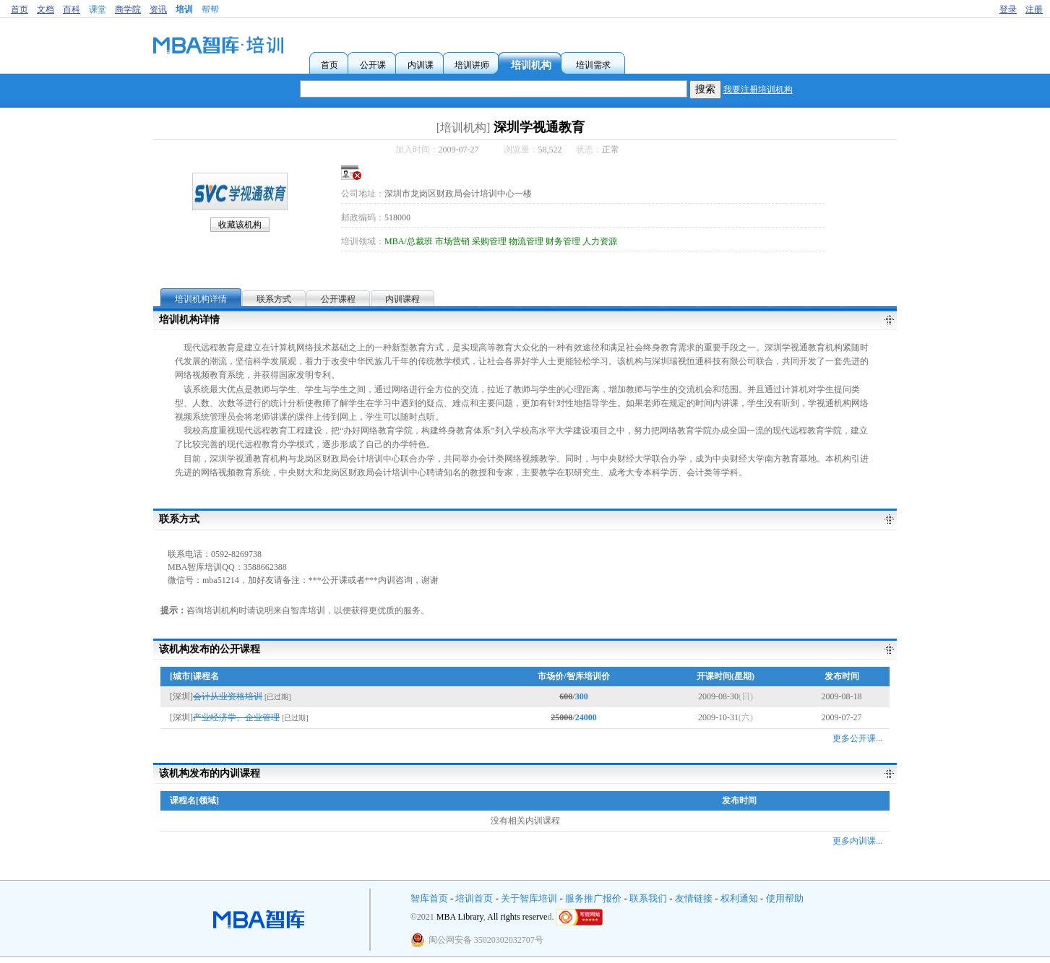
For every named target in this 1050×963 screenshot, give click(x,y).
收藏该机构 (240, 225)
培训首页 (474, 898)
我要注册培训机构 (758, 90)
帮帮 (210, 9)
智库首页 (429, 898)
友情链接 (694, 898)
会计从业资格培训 (227, 696)
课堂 (97, 9)
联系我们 (648, 898)
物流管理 (526, 241)
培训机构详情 (201, 299)
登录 (1008, 9)
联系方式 (274, 299)
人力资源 (599, 241)
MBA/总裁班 (408, 241)
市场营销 (452, 241)
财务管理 (563, 241)
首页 (19, 9)
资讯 (158, 9)
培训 (184, 9)
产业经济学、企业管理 (236, 717)
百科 (71, 9)
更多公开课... (857, 738)
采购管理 (489, 241)
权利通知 (739, 898)
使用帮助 (785, 898)
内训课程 (402, 299)
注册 (1034, 9)
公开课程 (338, 299)
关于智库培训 (529, 898)
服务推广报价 (593, 898)
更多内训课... (857, 841)
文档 (45, 9)
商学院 (128, 9)
